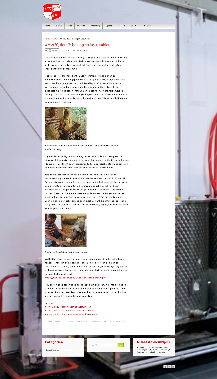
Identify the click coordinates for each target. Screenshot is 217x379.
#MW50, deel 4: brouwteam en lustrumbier (68, 307)
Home (47, 26)
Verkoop (81, 26)
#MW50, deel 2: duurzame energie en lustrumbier (71, 314)
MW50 (55, 39)
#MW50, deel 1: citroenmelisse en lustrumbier (70, 310)
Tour (69, 26)
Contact (147, 26)
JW (46, 51)
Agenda (108, 26)
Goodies (134, 26)
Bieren (59, 26)
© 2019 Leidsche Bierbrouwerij (58, 375)
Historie (121, 26)
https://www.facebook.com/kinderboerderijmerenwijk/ (75, 278)
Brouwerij (95, 26)
